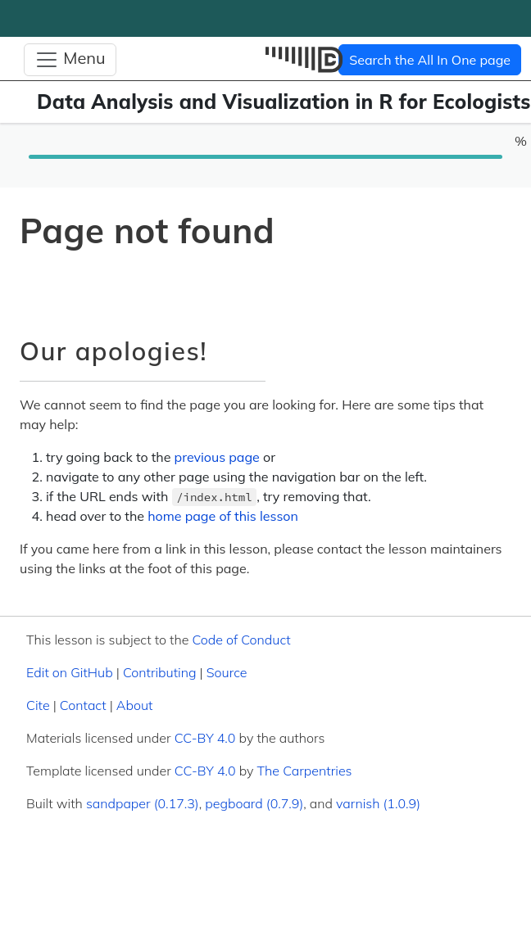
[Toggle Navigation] (70, 59)
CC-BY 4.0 (205, 738)
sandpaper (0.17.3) (142, 803)
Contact (83, 705)
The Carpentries (304, 770)
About (134, 705)
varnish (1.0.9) (378, 803)
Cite (38, 705)
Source (226, 672)
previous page (217, 457)
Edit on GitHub (69, 672)
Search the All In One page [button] (430, 60)
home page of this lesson (223, 516)
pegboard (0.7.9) (254, 803)
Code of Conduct (241, 639)
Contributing (160, 672)
